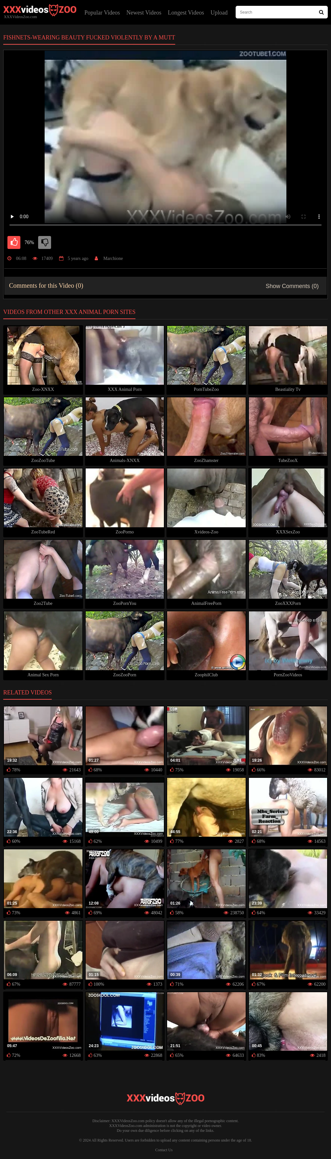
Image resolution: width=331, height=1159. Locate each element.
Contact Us (164, 1150)
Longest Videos (186, 12)
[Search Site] (321, 12)
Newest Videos (143, 12)
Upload (219, 12)
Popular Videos (102, 12)
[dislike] (44, 242)
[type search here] (281, 12)
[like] (13, 242)
